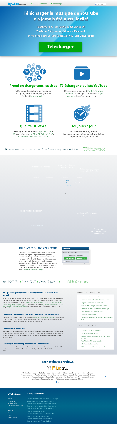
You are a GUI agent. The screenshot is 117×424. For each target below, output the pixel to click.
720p (39, 131)
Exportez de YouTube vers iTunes (91, 297)
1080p (45, 131)
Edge (41, 270)
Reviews (10, 413)
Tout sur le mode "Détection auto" (92, 312)
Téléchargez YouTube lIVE (89, 315)
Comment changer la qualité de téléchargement (42, 406)
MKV (31, 137)
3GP (19, 137)
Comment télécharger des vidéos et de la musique (42, 399)
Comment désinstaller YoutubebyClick (39, 421)
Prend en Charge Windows (89, 333)
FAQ (34, 4)
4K (50, 131)
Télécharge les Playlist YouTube (91, 330)
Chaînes (70, 94)
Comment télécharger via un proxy (38, 416)
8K (14, 134)
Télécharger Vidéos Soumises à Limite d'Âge (95, 309)
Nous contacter (13, 408)
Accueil (10, 399)
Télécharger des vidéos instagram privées (94, 347)
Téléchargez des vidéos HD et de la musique (95, 300)
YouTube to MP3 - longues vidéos (91, 341)
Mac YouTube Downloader (89, 344)
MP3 (33, 134)
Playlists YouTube (95, 91)
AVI (42, 134)
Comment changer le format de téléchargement (42, 404)
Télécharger (57, 4)
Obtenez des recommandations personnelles (99, 231)
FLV (46, 134)
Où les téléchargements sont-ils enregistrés (40, 401)
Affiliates (10, 410)
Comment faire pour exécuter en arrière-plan (41, 408)
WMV (51, 134)
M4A (46, 137)
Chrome (26, 270)
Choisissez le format (41, 167)
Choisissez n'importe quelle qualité (67, 166)
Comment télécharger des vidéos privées (94, 306)
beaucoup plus (37, 96)
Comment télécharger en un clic (37, 411)
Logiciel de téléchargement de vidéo (92, 303)
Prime (44, 4)
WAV (36, 137)
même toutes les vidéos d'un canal (44, 318)
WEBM (25, 137)
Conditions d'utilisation (15, 405)
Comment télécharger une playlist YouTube (40, 414)
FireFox (32, 270)
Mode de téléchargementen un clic (87, 214)
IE (36, 270)
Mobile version (12, 418)
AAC (41, 137)
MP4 (38, 134)
